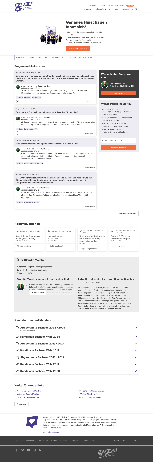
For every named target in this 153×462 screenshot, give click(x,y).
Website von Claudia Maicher (29, 391)
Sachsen (20, 98)
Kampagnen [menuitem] (128, 9)
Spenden (130, 5)
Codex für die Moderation (85, 425)
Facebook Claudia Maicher (28, 397)
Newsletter (102, 5)
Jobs (86, 441)
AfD (36, 129)
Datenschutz (75, 441)
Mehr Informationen (51, 432)
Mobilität (27, 98)
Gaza (26, 163)
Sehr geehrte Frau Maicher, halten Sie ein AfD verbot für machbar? (47, 112)
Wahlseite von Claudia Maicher (92, 391)
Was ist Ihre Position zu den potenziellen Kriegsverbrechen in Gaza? (48, 144)
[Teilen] (17, 101)
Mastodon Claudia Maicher (90, 397)
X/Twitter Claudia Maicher (89, 394)
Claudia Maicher (44, 86)
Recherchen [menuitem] (114, 9)
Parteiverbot (28, 129)
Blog (116, 5)
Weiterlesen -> (90, 102)
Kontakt (122, 5)
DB (38, 202)
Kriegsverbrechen (36, 163)
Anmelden (93, 5)
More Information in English (126, 440)
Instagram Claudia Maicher (28, 394)
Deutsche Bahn (29, 202)
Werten (53, 428)
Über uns (110, 5)
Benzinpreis (36, 98)
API (92, 441)
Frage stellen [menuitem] (86, 9)
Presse (54, 441)
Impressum (43, 441)
